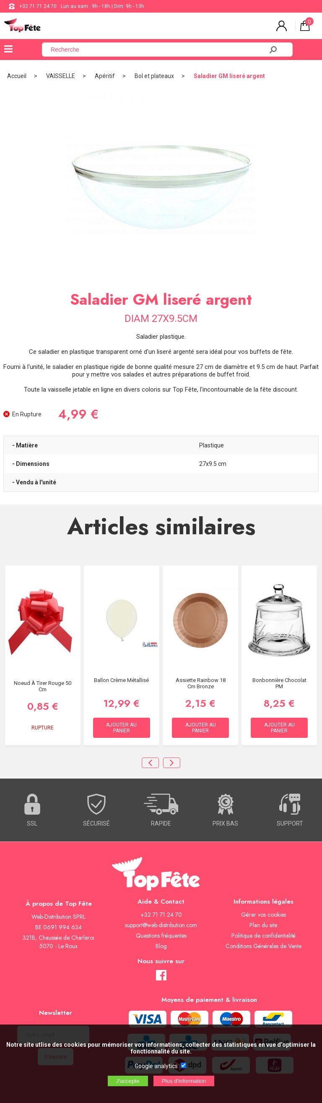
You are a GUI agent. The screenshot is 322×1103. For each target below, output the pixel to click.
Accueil (16, 76)
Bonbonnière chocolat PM (279, 683)
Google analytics (156, 1066)
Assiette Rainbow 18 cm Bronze (201, 683)
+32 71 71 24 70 (38, 6)
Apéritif (105, 76)
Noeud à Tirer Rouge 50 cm (42, 686)
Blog (161, 946)
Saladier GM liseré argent (229, 76)
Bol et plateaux (154, 76)
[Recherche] (158, 49)
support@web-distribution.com (161, 925)
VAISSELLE (60, 76)
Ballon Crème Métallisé (121, 680)
